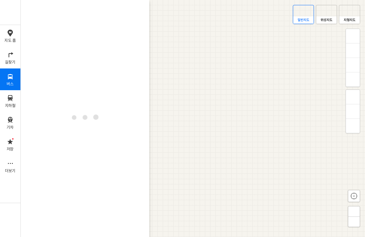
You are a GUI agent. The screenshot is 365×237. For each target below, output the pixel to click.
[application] (193, 118)
